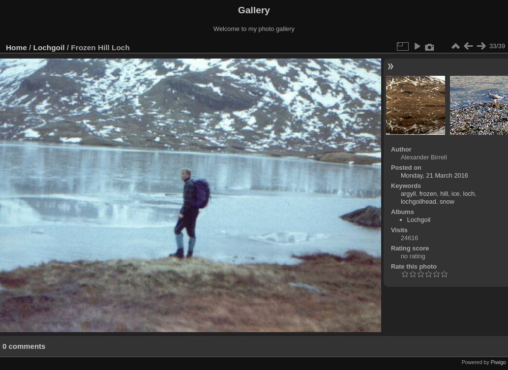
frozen (428, 193)
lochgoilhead (418, 201)
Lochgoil (49, 47)
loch (469, 193)
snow (447, 201)
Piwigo (498, 362)
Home (16, 47)
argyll (408, 193)
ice (455, 193)
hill (444, 193)
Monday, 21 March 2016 (434, 175)
